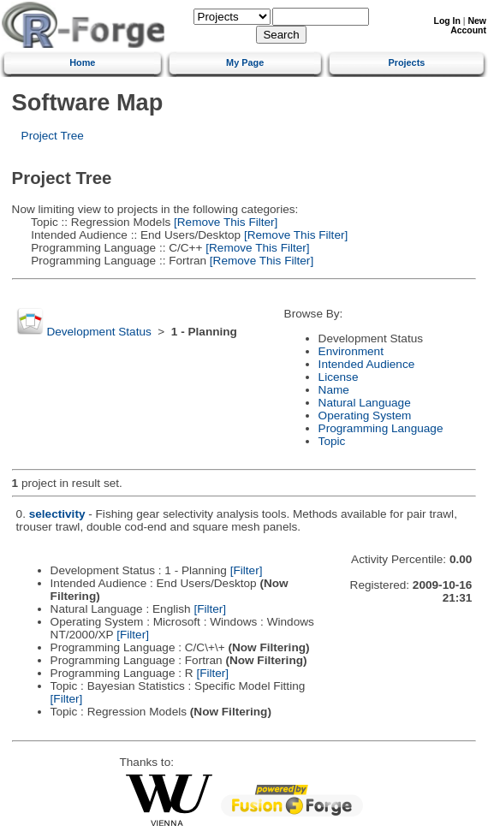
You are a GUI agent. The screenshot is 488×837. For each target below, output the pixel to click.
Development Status (98, 331)
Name (333, 389)
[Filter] (246, 570)
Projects (406, 62)
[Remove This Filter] (223, 222)
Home (82, 62)
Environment (351, 351)
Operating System (365, 415)
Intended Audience (366, 364)
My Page (245, 62)
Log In (447, 21)
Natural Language (364, 402)
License (338, 377)
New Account (468, 25)
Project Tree (52, 135)
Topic (332, 441)
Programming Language (380, 428)
